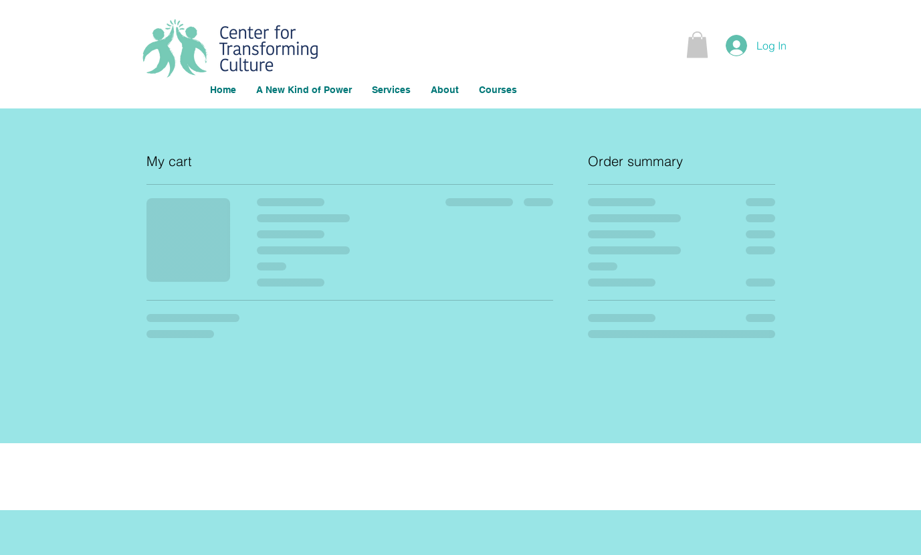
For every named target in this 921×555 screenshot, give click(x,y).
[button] (697, 44)
